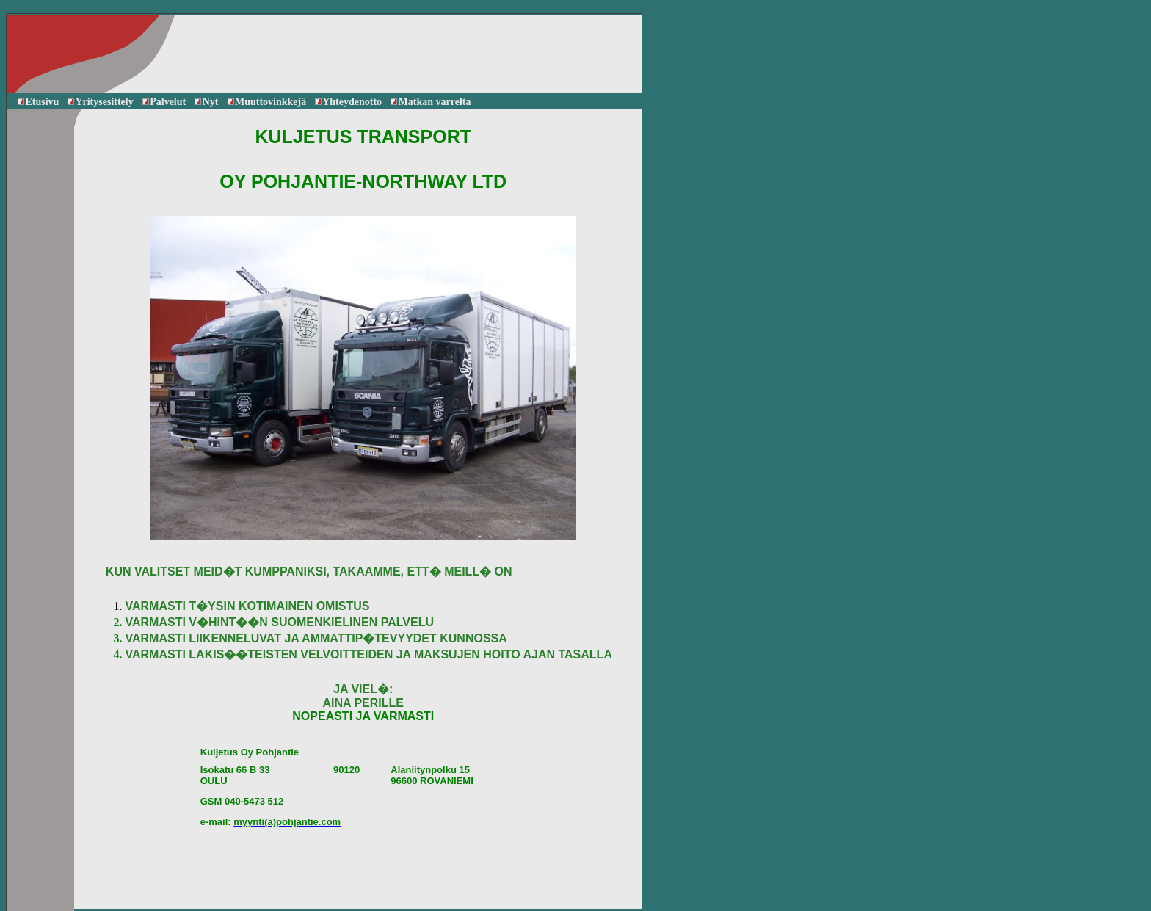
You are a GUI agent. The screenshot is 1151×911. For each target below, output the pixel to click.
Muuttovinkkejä (267, 101)
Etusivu (38, 101)
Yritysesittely (100, 101)
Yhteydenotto (348, 101)
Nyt (206, 101)
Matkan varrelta (431, 101)
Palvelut (164, 101)
